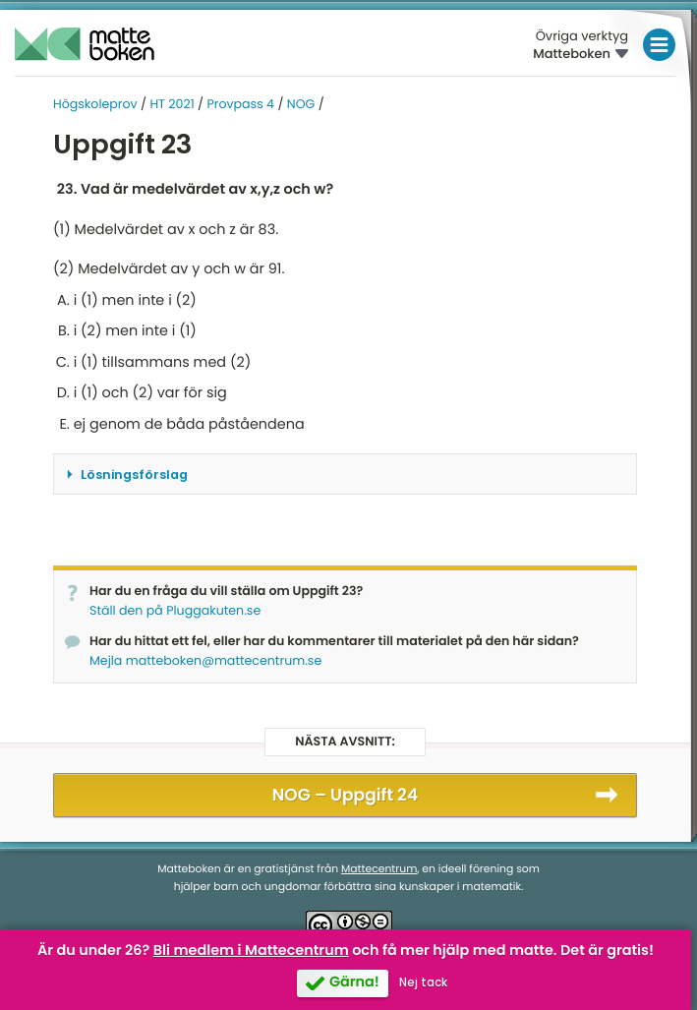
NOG (301, 104)
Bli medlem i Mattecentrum (251, 951)
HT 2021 (171, 104)
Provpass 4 (240, 104)
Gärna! (354, 982)
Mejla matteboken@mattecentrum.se (205, 661)
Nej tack (423, 982)
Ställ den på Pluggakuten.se (175, 611)
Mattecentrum (379, 868)
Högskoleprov (95, 104)
